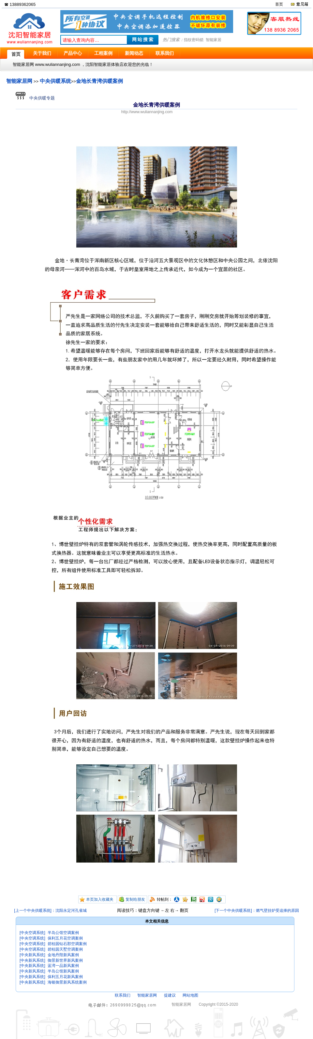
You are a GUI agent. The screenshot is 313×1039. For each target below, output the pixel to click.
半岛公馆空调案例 (63, 932)
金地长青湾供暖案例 (99, 81)
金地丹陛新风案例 (63, 955)
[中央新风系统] (32, 955)
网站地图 (190, 995)
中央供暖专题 (35, 98)
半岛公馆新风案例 (63, 971)
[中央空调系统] (32, 932)
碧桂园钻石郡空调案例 (67, 943)
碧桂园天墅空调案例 (65, 949)
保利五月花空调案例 (65, 938)
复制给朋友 (135, 899)
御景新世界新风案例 (65, 960)
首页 (279, 4)
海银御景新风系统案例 (67, 982)
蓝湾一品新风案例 (63, 965)
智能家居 (213, 40)
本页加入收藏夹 (99, 899)
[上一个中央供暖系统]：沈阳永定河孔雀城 (50, 910)
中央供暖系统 (55, 81)
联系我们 (122, 995)
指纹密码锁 (193, 40)
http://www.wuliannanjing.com (146, 112)
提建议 (170, 995)
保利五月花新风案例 (65, 976)
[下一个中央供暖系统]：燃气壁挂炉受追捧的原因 (257, 910)
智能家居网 (19, 81)
